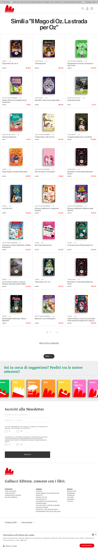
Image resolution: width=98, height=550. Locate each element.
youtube (70, 497)
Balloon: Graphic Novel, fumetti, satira (51, 388)
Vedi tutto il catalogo (49, 343)
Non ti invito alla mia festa (43, 245)
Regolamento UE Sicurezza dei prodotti (47, 494)
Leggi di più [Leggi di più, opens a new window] (23, 540)
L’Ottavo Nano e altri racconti (44, 137)
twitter (70, 501)
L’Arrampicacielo (40, 63)
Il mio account (10, 491)
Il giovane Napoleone (9, 137)
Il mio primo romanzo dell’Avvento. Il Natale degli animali (16, 246)
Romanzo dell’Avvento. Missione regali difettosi (80, 209)
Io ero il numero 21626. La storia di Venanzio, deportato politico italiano (14, 283)
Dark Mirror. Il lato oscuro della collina (47, 100)
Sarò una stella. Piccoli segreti (45, 172)
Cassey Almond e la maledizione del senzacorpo (14, 101)
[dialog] (49, 541)
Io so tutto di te (7, 208)
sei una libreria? (11, 497)
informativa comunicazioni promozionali (46, 502)
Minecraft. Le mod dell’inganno (45, 319)
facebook (71, 495)
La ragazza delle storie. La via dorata (79, 137)
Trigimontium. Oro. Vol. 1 (43, 282)
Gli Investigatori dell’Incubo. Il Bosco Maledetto (14, 320)
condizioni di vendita (13, 495)
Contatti (39, 491)
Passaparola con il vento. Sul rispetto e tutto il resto (80, 64)
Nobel (81, 382)
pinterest (70, 499)
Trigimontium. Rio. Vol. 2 (10, 63)
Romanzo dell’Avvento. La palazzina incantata (47, 209)
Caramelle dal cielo (73, 100)
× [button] (95, 534)
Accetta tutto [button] (87, 545)
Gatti (65, 382)
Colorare (21, 382)
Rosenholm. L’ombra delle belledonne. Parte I (80, 283)
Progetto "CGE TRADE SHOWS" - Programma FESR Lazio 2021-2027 (48, 510)
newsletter (71, 491)
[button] (10, 546)
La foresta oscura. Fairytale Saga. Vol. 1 (80, 245)
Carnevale (6, 382)
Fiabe (34, 382)
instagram (71, 493)
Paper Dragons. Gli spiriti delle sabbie (14, 172)
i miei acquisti (10, 493)
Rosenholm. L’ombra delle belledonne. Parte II (80, 173)
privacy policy (41, 497)
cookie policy (41, 499)
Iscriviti (27, 454)
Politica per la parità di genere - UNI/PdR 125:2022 (48, 506)
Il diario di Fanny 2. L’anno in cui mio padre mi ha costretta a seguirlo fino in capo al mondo (81, 320)
